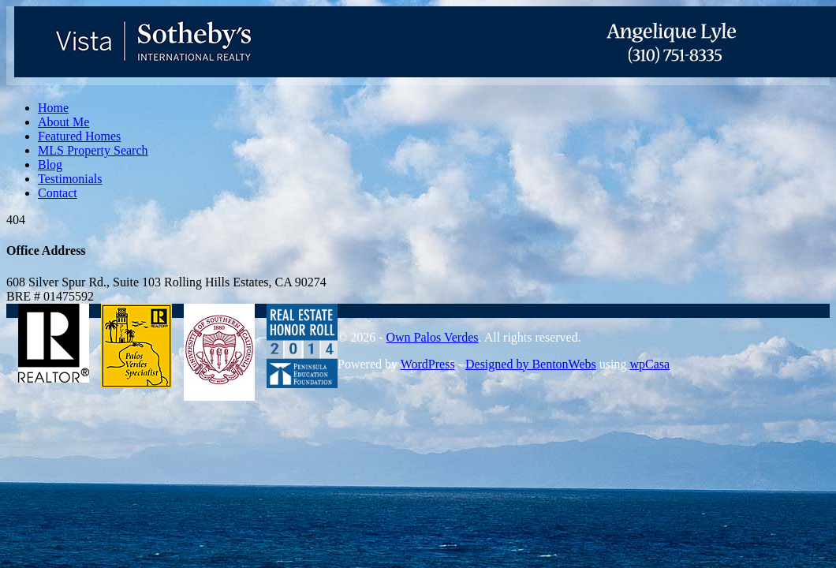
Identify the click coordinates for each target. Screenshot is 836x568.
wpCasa (649, 364)
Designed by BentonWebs (530, 364)
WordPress (428, 364)
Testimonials (70, 178)
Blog (50, 164)
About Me (63, 122)
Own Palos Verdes (432, 337)
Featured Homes (79, 136)
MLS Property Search (93, 150)
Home (53, 107)
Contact (57, 193)
